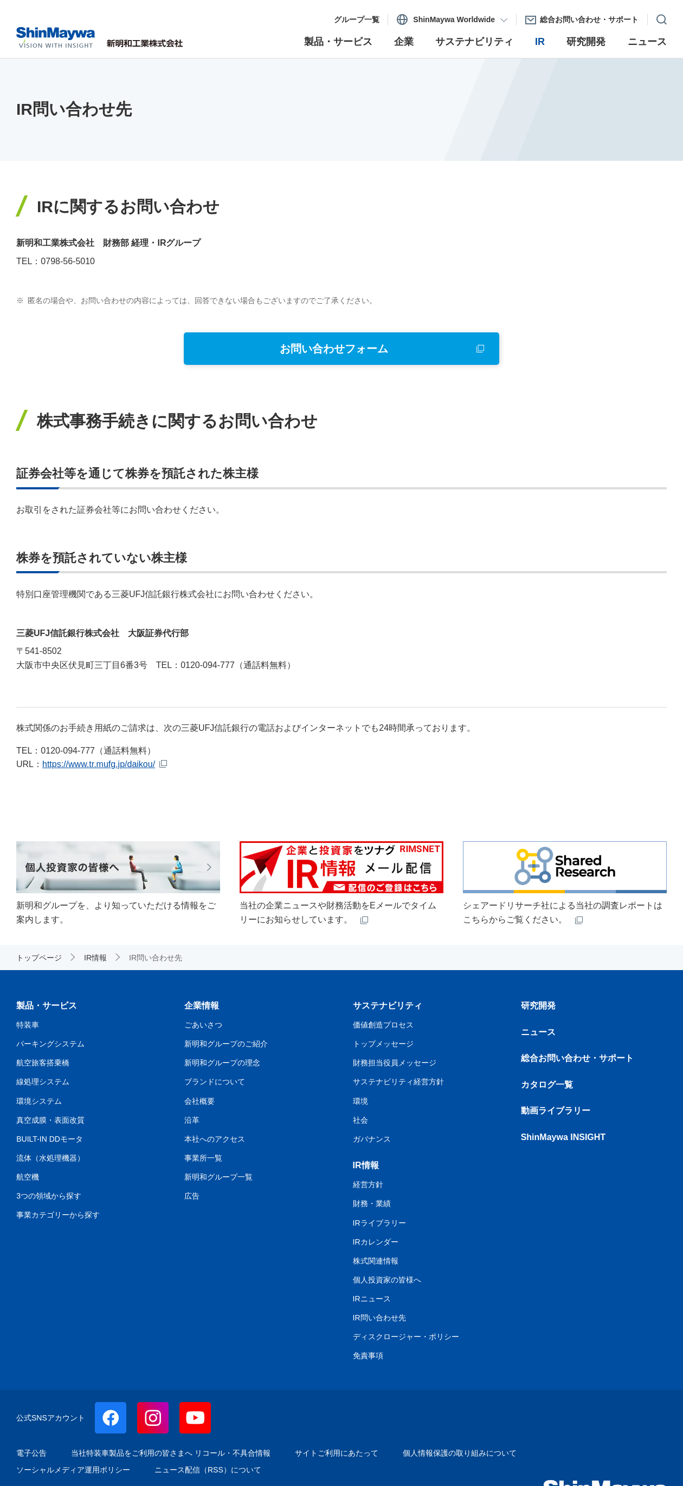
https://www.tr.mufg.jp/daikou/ (98, 764)
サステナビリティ (387, 1005)
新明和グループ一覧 (218, 1177)
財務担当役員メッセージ (394, 1062)
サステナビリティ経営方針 (398, 1081)
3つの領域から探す (48, 1196)
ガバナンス (372, 1139)
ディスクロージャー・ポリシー (406, 1336)
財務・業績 (372, 1203)
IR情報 (366, 1165)
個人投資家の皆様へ (387, 1279)
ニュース (538, 1032)
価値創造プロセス (383, 1024)
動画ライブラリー (555, 1110)
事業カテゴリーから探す (58, 1214)
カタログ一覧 (547, 1084)
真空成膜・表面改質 (50, 1120)
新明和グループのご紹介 (226, 1043)
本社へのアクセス (214, 1139)
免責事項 (368, 1355)
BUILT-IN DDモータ (49, 1139)
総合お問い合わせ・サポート (577, 1058)
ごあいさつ (203, 1024)
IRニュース (372, 1298)
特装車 (27, 1024)
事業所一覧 (203, 1158)
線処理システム (42, 1081)
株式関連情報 (375, 1260)
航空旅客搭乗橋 (42, 1062)
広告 (191, 1196)
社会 (360, 1120)
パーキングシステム (50, 1043)
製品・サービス (46, 1005)
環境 (360, 1101)
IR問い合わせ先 (379, 1317)
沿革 (191, 1120)
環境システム (39, 1101)
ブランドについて (214, 1081)
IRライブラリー (379, 1223)
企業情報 (201, 1005)
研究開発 (538, 1005)
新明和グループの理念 (222, 1062)
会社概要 (199, 1101)
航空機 (27, 1177)
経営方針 (368, 1184)
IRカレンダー (375, 1242)
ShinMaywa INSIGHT (563, 1137)
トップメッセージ (383, 1043)
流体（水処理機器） (50, 1158)
